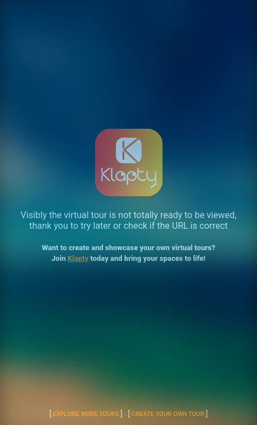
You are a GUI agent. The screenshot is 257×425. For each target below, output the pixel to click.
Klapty (77, 258)
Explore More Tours (86, 414)
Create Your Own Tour (167, 414)
